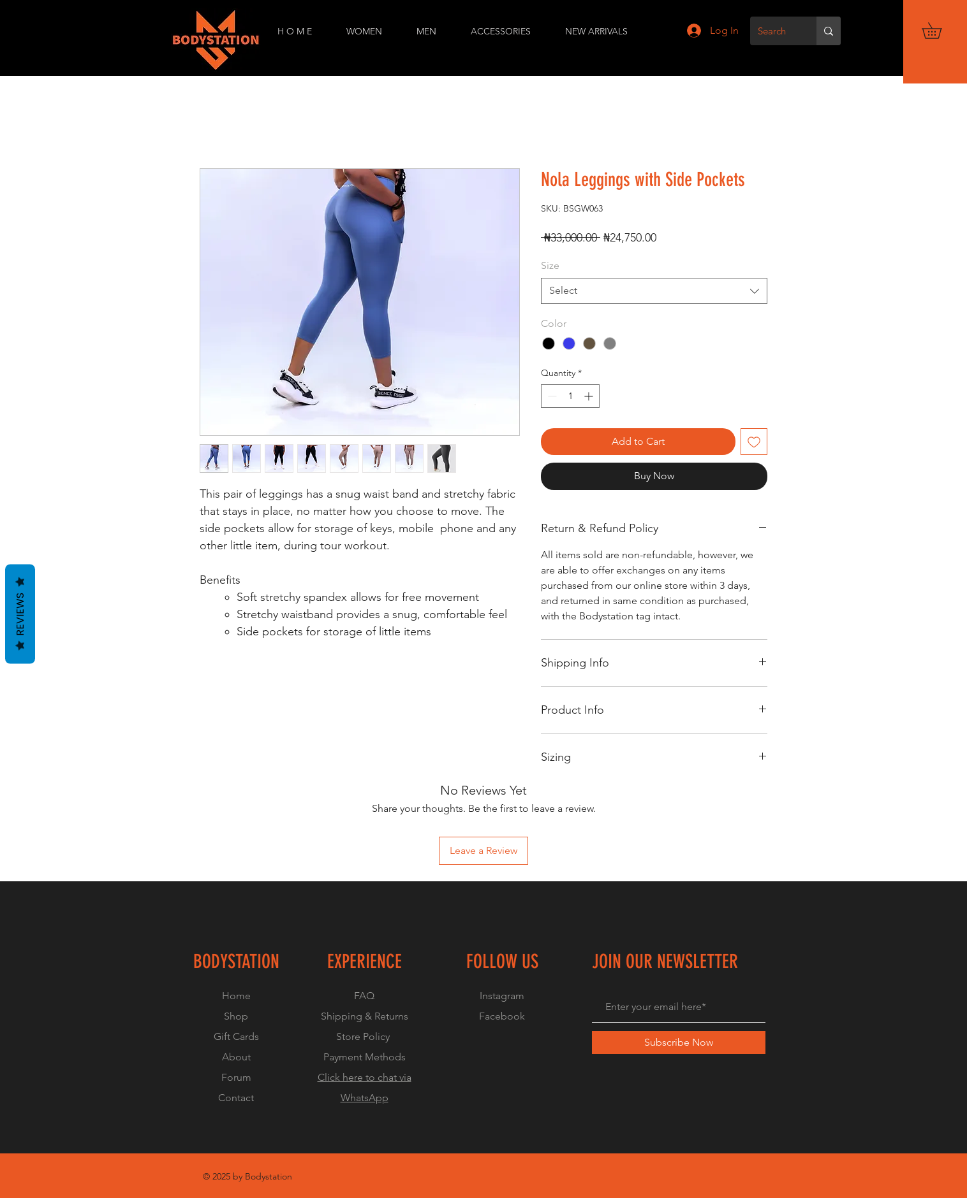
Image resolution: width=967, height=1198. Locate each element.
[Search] (774, 31)
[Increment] (590, 396)
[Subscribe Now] (678, 1042)
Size (550, 265)
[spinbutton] (570, 396)
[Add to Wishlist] (754, 441)
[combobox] (654, 290)
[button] (939, 30)
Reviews (20, 614)
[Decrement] (551, 396)
